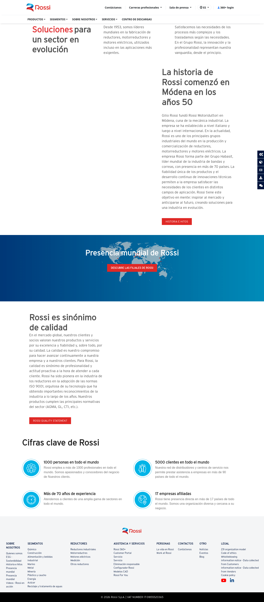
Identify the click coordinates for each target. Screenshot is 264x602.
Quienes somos (14, 553)
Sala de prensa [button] (179, 7)
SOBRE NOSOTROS (83, 19)
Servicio (118, 556)
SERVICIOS (108, 19)
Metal (31, 567)
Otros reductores (79, 564)
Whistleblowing (229, 556)
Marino (31, 564)
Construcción (35, 553)
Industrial (33, 560)
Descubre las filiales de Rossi (132, 267)
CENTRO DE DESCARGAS (137, 19)
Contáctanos (113, 7)
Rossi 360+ (120, 549)
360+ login (225, 7)
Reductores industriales (83, 549)
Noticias (203, 549)
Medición (75, 560)
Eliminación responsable (127, 564)
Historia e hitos (177, 221)
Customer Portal (122, 553)
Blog (201, 556)
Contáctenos (185, 549)
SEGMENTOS (58, 19)
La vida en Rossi (165, 549)
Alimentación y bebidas (40, 556)
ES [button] (203, 7)
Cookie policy (228, 575)
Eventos (203, 553)
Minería (32, 571)
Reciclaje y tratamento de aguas (45, 586)
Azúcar (31, 582)
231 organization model (233, 549)
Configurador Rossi (124, 567)
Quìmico (32, 549)
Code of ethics (228, 553)
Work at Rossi (164, 553)
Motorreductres (78, 553)
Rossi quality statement (50, 420)
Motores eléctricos (80, 556)
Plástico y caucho (37, 575)
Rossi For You (121, 575)
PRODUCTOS (35, 19)
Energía (32, 579)
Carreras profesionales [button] (144, 7)
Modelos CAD (121, 571)
